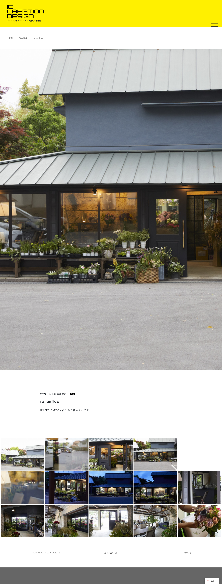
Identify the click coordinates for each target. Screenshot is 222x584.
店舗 (72, 394)
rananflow (38, 37)
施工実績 (23, 37)
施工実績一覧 (111, 552)
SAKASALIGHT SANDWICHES (46, 552)
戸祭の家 (187, 552)
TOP (11, 37)
